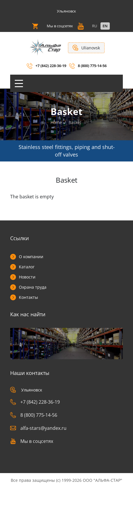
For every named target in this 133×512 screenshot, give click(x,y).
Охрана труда (32, 287)
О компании (31, 256)
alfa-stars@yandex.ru (38, 428)
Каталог (27, 267)
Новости (27, 277)
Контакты (28, 297)
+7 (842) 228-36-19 (50, 65)
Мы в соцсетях (31, 441)
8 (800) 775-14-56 (92, 65)
